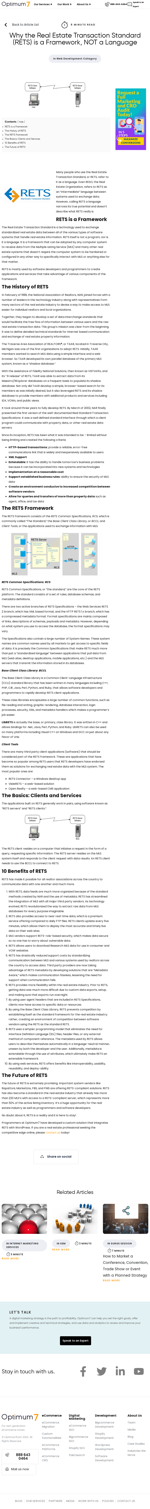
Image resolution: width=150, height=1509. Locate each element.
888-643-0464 (118, 4)
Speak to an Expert (75, 1341)
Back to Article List (25, 25)
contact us (53, 1133)
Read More (10, 1259)
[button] (56, 1157)
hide (21, 123)
